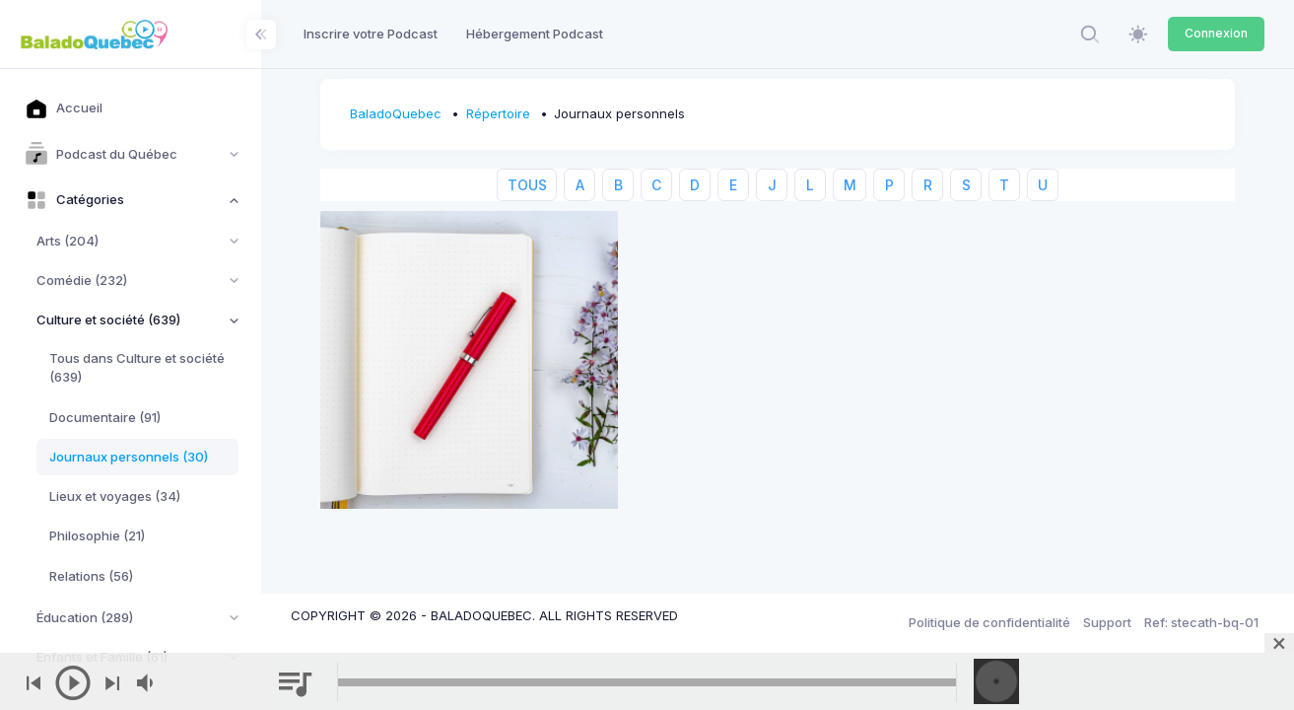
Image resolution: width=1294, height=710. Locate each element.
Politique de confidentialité (989, 622)
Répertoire (498, 113)
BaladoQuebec (396, 113)
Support (1107, 622)
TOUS (527, 185)
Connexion (1216, 33)
